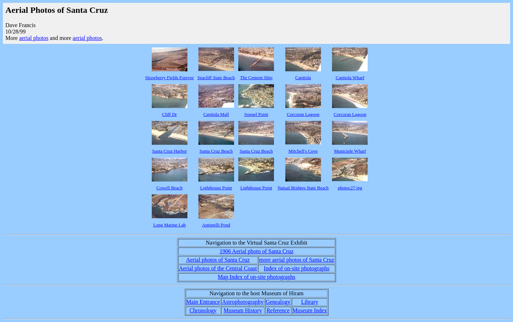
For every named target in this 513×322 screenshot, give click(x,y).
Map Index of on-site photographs (256, 277)
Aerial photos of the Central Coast (218, 268)
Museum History (242, 310)
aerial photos (33, 38)
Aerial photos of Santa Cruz (218, 260)
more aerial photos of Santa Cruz (296, 260)
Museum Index (309, 310)
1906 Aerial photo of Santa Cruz (256, 251)
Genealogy (278, 302)
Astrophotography (242, 302)
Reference (278, 310)
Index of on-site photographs (296, 268)
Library (309, 302)
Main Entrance (203, 302)
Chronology (203, 310)
